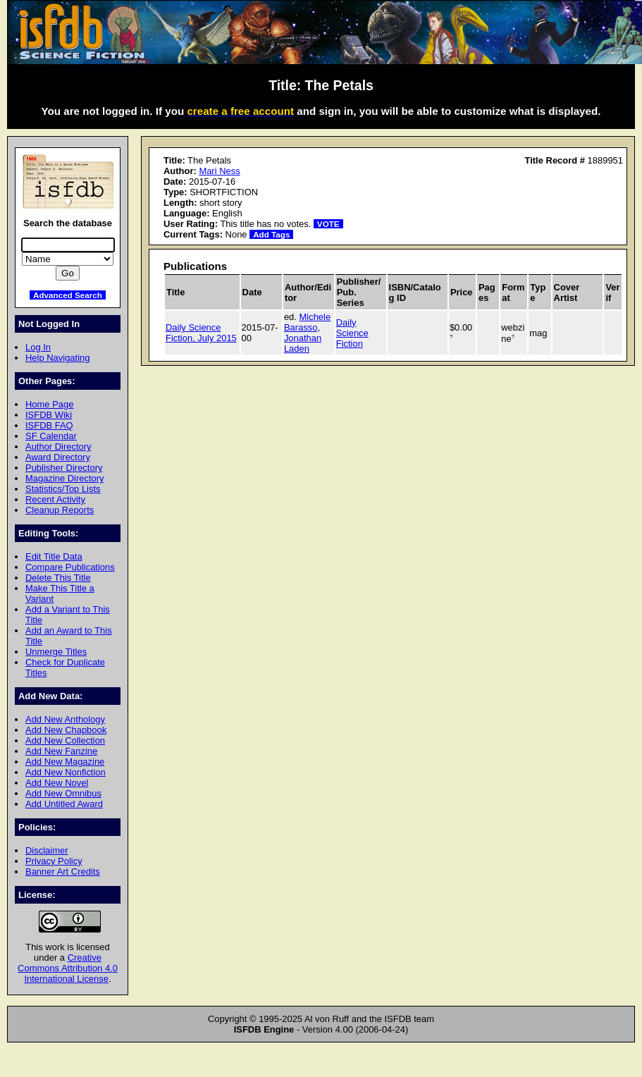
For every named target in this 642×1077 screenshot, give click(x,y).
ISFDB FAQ (49, 425)
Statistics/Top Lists (63, 489)
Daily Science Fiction (352, 333)
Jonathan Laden (302, 343)
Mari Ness (219, 171)
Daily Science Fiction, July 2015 (201, 332)
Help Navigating (57, 357)
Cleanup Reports (59, 510)
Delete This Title (58, 577)
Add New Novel (56, 782)
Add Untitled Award (64, 804)
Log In (38, 347)
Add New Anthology (65, 719)
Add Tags (271, 234)
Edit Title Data (53, 556)
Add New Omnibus (63, 793)
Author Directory (58, 446)
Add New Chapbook (65, 730)
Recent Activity (55, 499)
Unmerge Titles (56, 651)
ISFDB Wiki (48, 415)
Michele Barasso (307, 322)
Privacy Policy (53, 861)
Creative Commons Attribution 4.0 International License (68, 968)
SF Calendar (51, 436)
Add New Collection (65, 740)
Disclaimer (46, 850)
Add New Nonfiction (65, 772)
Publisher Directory (63, 467)
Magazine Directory (64, 478)
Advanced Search (67, 295)
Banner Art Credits (62, 871)
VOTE (328, 223)
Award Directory (57, 457)
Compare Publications (70, 567)
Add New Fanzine (61, 751)
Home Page (49, 404)
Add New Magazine (64, 761)
